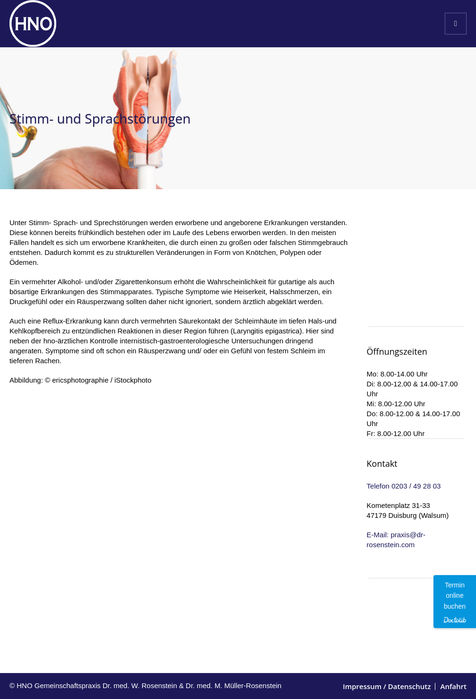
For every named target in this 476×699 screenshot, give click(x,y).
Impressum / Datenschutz (387, 686)
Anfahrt (453, 686)
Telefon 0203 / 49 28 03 (404, 486)
